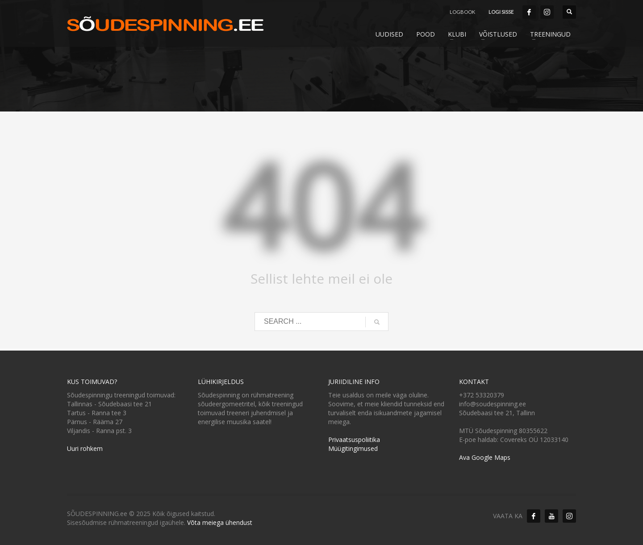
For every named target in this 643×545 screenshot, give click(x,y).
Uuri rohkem (85, 448)
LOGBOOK (462, 12)
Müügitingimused (353, 448)
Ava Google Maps (484, 457)
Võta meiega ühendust (219, 522)
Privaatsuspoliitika (354, 439)
